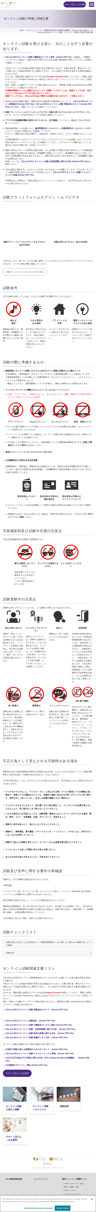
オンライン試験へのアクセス (36, 1107)
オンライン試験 (70, 1168)
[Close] (92, 1199)
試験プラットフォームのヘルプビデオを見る (26, 272)
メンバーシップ (40, 1150)
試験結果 (57, 1104)
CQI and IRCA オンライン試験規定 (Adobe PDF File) (30, 1021)
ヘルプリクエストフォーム (79, 181)
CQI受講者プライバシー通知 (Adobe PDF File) (26, 1065)
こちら (48, 79)
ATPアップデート (70, 1161)
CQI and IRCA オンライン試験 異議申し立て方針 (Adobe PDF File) (36, 1037)
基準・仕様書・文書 (71, 1158)
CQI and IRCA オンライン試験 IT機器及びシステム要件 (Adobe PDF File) (38, 1025)
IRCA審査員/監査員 (14, 1150)
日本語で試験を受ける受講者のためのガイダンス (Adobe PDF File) (36, 1049)
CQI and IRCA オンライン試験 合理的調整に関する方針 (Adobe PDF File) (54, 161)
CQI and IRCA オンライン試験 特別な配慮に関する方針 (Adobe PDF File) (39, 1033)
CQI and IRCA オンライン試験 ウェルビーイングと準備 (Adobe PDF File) (39, 1054)
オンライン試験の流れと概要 (12, 1107)
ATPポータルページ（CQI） (74, 1154)
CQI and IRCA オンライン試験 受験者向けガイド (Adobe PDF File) (36, 1010)
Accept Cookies (62, 1208)
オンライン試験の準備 (44, 1185)
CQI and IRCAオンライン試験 (46, 1174)
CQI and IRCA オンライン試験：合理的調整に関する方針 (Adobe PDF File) (40, 1029)
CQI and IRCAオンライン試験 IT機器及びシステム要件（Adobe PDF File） (39, 57)
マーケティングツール (72, 1164)
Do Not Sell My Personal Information (38, 1208)
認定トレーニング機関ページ (74, 1150)
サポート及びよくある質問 (74, 4)
